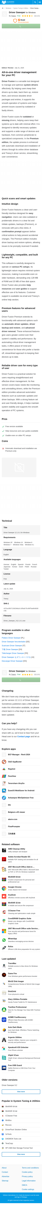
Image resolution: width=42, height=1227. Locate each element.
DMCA (24, 1185)
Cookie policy (27, 1172)
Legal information (29, 1181)
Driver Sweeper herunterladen (14, 642)
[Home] (3, 8)
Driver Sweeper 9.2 (9, 1085)
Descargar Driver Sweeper (12, 661)
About (4, 1168)
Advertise (5, 1176)
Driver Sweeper (22, 12)
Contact (5, 1172)
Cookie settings (28, 1189)
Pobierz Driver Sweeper (11, 638)
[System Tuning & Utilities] (20, 8)
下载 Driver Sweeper (10, 649)
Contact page (23, 736)
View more (21, 1092)
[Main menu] (40, 2)
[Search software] (35, 2)
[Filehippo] (8, 2)
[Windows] (8, 8)
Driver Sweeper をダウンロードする (16, 657)
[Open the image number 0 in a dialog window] (19, 467)
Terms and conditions (30, 1168)
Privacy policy (27, 1176)
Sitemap (5, 1181)
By (12, 16)
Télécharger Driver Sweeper (13, 653)
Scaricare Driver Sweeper (12, 646)
